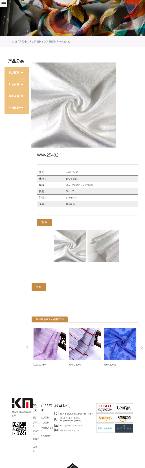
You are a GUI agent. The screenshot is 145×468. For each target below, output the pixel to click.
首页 (14, 41)
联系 (44, 222)
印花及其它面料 (18, 96)
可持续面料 (15, 107)
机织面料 (36, 41)
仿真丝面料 (50, 41)
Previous (27, 347)
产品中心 (24, 41)
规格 (38, 287)
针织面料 (45, 422)
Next (142, 347)
